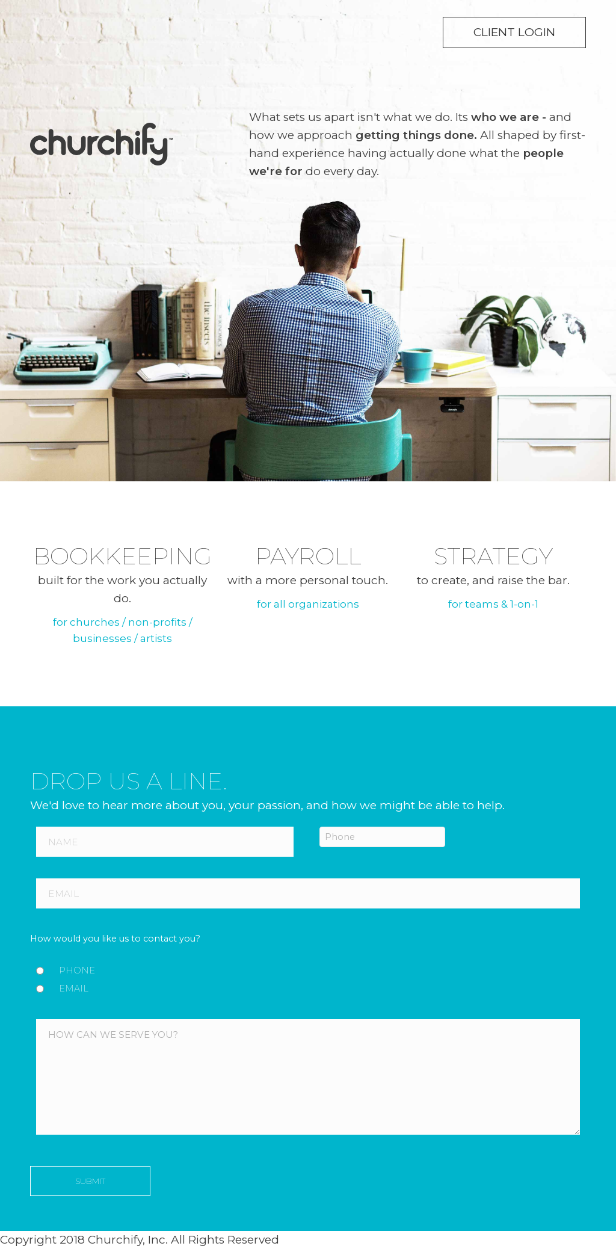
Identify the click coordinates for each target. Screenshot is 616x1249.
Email (73, 988)
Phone (77, 970)
